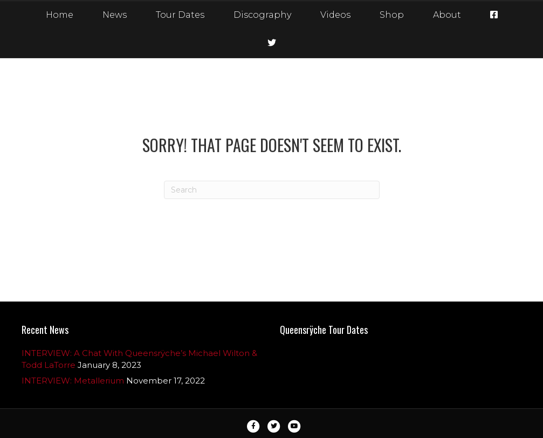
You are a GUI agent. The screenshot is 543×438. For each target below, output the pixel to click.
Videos (335, 15)
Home (59, 15)
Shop (392, 15)
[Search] (272, 190)
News (114, 15)
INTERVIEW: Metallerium (73, 380)
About (447, 15)
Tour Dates (180, 15)
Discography (262, 15)
